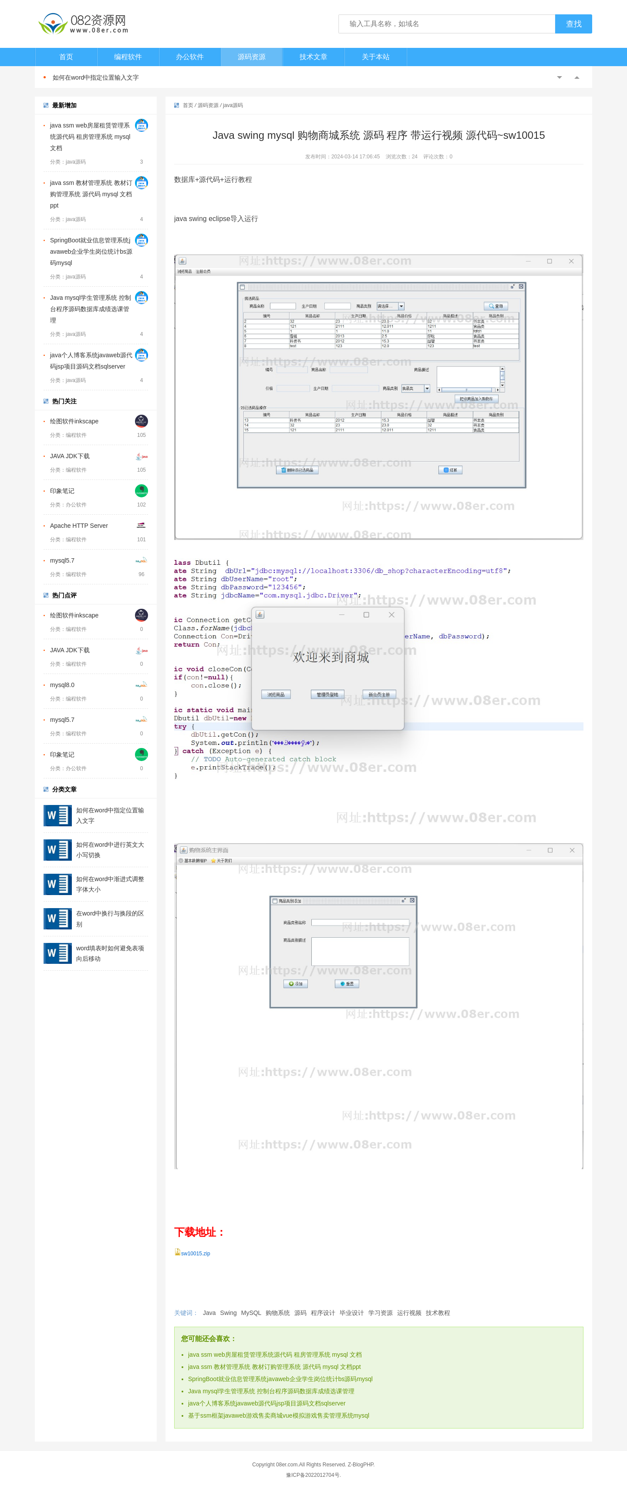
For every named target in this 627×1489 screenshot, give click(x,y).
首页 (66, 56)
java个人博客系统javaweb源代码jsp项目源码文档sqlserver (267, 1403)
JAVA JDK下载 (70, 456)
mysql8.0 (62, 684)
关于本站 (376, 56)
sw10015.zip (195, 1254)
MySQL (251, 1312)
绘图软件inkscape (74, 421)
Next (576, 77)
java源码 (233, 105)
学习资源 (380, 1312)
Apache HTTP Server (79, 525)
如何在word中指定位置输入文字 (96, 77)
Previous (559, 77)
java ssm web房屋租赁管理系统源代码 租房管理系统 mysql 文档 (90, 136)
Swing (228, 1312)
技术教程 (438, 1312)
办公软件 (190, 56)
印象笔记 (62, 490)
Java (209, 1312)
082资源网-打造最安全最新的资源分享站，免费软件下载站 (83, 24)
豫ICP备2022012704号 (313, 1475)
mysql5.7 (62, 560)
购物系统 (278, 1312)
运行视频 (409, 1312)
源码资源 (252, 56)
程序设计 (323, 1312)
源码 (300, 1312)
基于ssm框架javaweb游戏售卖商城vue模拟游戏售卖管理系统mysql (278, 1415)
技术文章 (313, 56)
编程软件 (128, 56)
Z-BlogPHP (360, 1465)
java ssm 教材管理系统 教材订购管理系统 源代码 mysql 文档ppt (91, 194)
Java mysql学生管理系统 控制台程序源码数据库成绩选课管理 (90, 309)
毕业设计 (352, 1312)
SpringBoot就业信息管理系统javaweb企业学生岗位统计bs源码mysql (91, 251)
